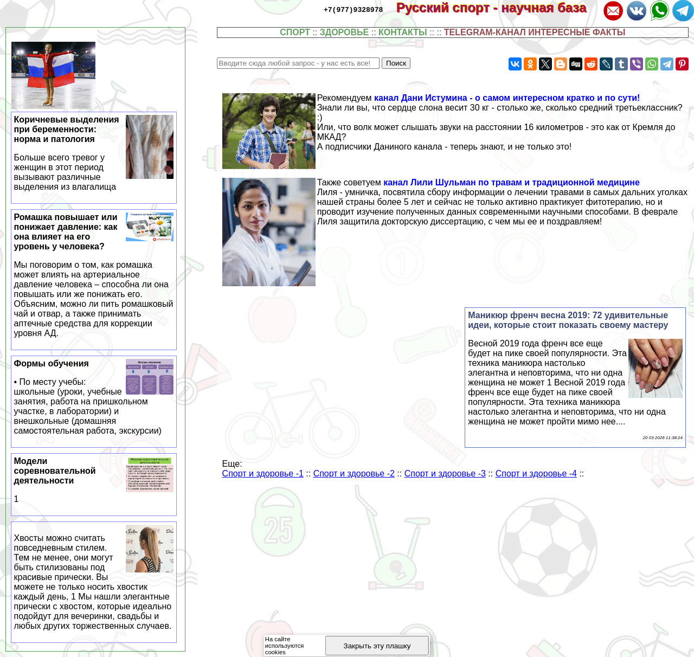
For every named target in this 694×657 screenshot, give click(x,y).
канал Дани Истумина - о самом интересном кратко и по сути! (507, 97)
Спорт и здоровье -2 (354, 473)
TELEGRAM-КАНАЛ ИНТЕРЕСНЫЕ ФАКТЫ (535, 32)
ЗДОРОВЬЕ (344, 32)
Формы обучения (94, 397)
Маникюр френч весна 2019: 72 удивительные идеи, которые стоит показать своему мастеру (568, 320)
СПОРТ (295, 32)
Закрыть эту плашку (377, 646)
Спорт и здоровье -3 (445, 473)
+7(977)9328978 (353, 9)
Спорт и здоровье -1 (263, 473)
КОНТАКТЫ (402, 32)
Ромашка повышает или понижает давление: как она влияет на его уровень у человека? (94, 275)
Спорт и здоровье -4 (536, 473)
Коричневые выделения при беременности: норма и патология (94, 153)
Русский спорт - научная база (498, 7)
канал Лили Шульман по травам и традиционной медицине (511, 182)
